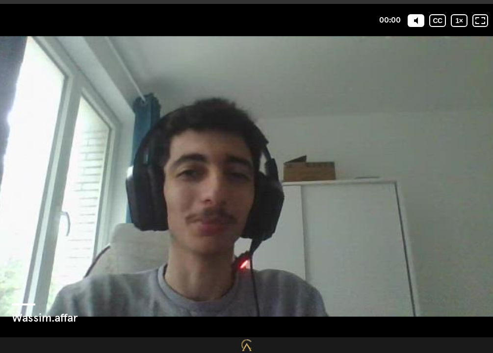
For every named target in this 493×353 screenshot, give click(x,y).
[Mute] (416, 20)
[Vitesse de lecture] (459, 20)
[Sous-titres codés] (437, 20)
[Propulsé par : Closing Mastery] (246, 345)
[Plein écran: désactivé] (480, 20)
